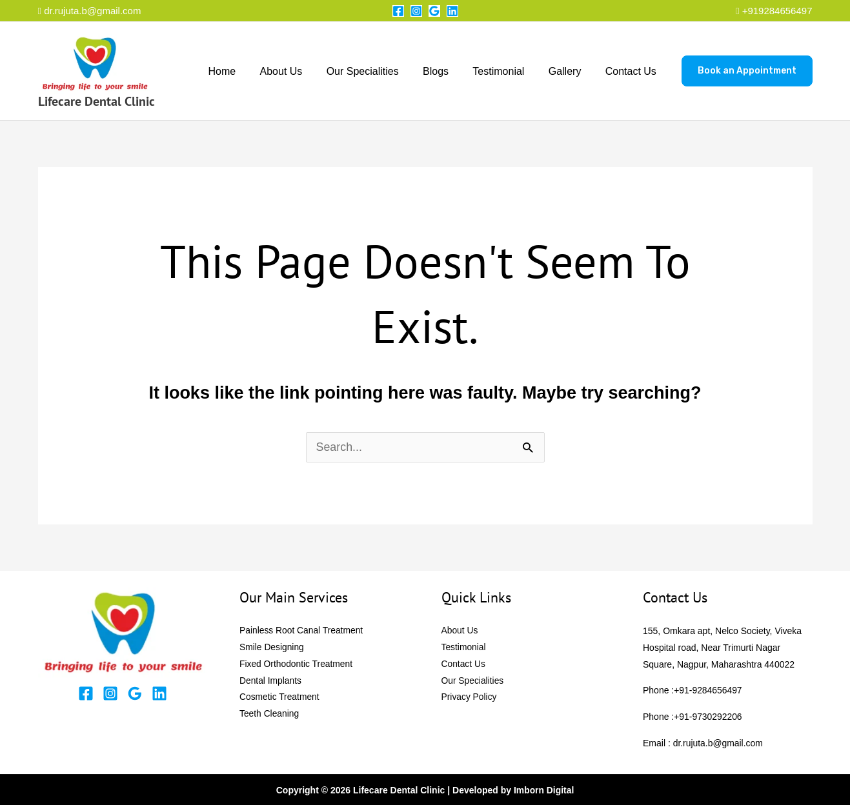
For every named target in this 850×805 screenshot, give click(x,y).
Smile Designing (272, 647)
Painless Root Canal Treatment (302, 631)
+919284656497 (777, 10)
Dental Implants (270, 681)
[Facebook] (398, 11)
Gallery (570, 71)
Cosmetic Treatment (279, 698)
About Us (300, 71)
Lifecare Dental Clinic (96, 101)
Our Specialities (378, 71)
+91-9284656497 (708, 690)
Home (244, 71)
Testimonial (507, 71)
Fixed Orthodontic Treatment (296, 664)
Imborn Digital (544, 789)
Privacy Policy (469, 698)
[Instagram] (416, 11)
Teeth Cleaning (269, 715)
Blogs (448, 71)
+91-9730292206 (708, 716)
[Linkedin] (452, 11)
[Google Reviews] (434, 11)
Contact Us (632, 71)
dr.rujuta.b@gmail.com (89, 10)
